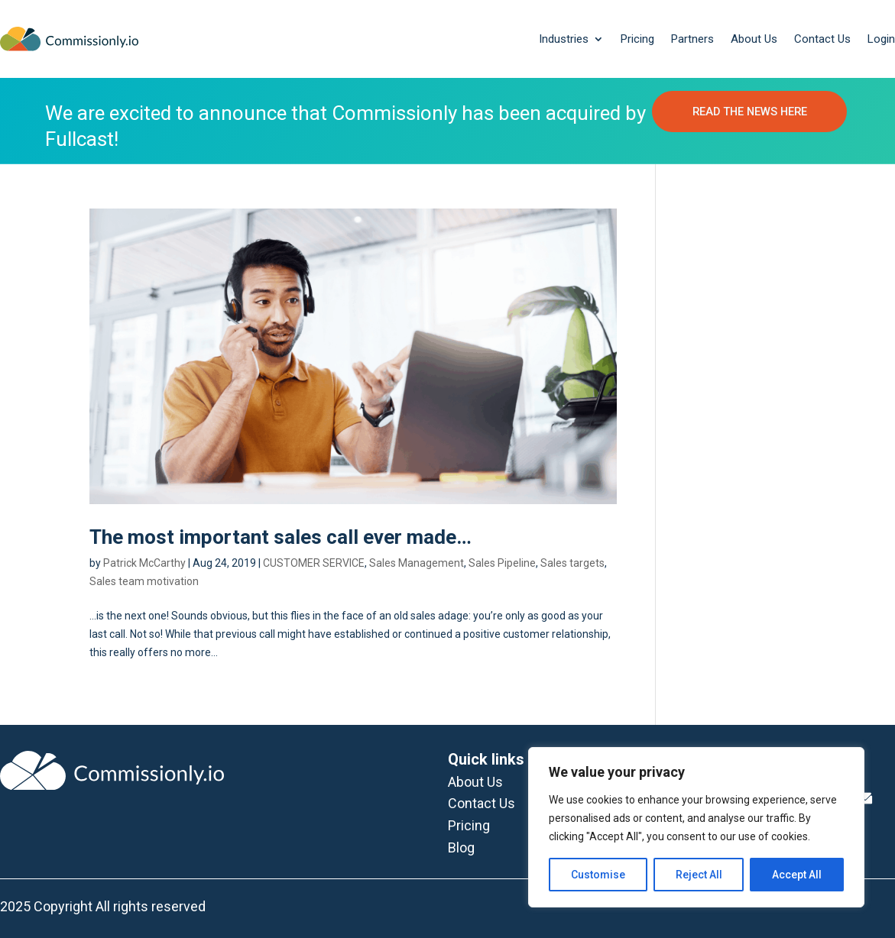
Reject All (699, 874)
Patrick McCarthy (144, 564)
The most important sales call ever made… (280, 537)
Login (881, 39)
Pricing (637, 39)
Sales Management (416, 564)
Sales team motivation (144, 582)
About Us (754, 39)
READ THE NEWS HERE (749, 121)
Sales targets (572, 564)
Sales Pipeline (502, 564)
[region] (696, 827)
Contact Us (822, 39)
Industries (564, 39)
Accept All (797, 874)
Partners (692, 39)
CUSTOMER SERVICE (314, 564)
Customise (598, 874)
